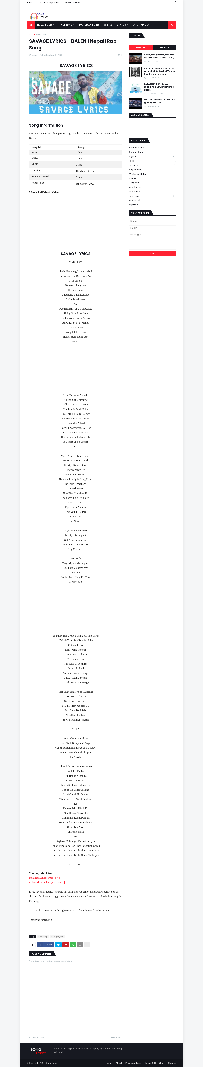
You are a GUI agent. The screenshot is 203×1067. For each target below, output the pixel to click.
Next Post (116, 1037)
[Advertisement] (75, 365)
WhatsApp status (152, 174)
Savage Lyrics (57, 936)
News (152, 161)
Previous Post (38, 1037)
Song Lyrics (52, 1062)
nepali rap (42, 34)
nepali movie (152, 187)
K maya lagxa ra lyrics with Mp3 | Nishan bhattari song (159, 56)
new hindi (152, 196)
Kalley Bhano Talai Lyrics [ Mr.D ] (47, 882)
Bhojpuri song (152, 152)
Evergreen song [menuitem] (89, 25)
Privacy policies (51, 2)
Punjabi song (152, 169)
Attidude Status (152, 147)
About (38, 2)
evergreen (152, 183)
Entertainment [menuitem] (142, 25)
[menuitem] (31, 25)
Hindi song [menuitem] (65, 25)
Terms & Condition (71, 2)
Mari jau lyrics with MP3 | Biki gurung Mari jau (159, 101)
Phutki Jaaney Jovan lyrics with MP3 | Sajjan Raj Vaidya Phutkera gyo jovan (159, 71)
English (152, 156)
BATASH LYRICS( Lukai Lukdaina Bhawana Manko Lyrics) (159, 87)
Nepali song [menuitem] (44, 25)
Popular (140, 47)
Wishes (152, 178)
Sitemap (172, 1062)
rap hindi (152, 204)
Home (29, 2)
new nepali (152, 200)
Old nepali (152, 165)
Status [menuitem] (121, 25)
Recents (164, 47)
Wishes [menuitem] (108, 25)
